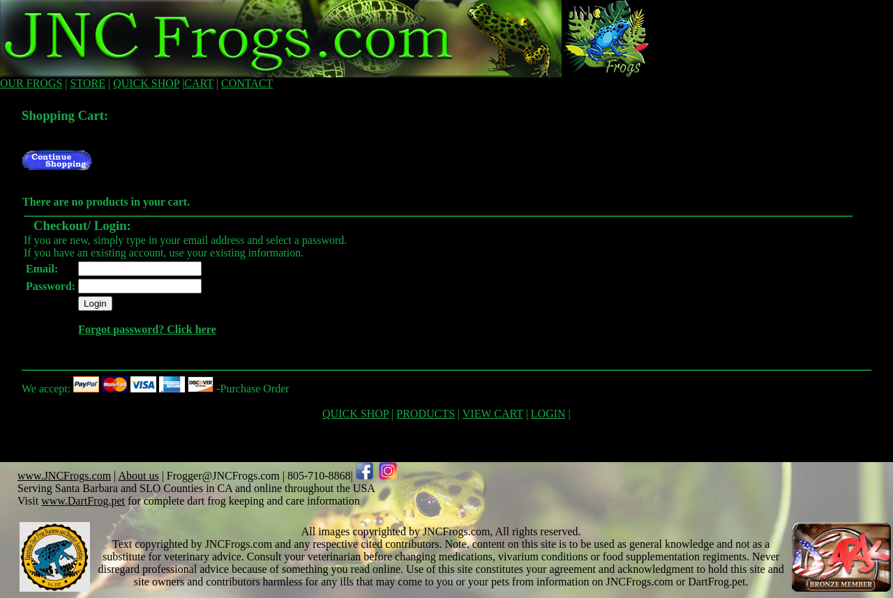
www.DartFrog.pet (83, 501)
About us (138, 476)
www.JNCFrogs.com (64, 476)
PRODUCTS (425, 414)
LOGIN (548, 414)
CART (198, 83)
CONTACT (247, 83)
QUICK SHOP (146, 83)
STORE (87, 83)
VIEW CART (493, 414)
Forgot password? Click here (147, 329)
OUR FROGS (31, 83)
